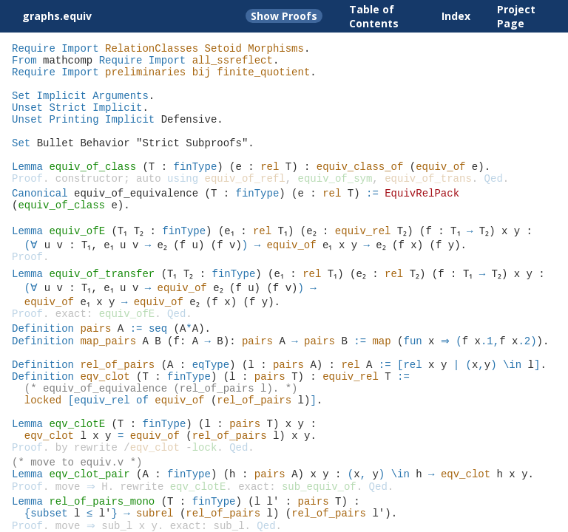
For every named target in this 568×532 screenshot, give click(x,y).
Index (456, 16)
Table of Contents (374, 16)
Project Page (516, 16)
